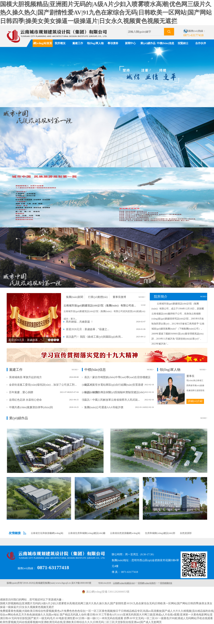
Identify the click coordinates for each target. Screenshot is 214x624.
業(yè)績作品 (147, 43)
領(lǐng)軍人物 (95, 43)
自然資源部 (186, 533)
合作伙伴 (200, 43)
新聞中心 (130, 43)
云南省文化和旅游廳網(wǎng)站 (47, 533)
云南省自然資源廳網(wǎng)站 (125, 533)
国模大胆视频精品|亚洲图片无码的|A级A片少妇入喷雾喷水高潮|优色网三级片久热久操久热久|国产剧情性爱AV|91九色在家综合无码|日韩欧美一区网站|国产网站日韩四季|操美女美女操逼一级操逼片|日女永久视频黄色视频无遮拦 (106, 12)
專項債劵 (113, 43)
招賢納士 (183, 43)
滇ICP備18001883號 (81, 583)
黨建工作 (77, 43)
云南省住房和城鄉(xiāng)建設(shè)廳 (86, 533)
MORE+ (142, 297)
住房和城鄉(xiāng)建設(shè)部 (160, 533)
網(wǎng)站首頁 (42, 43)
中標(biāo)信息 (165, 43)
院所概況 (60, 43)
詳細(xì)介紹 (195, 401)
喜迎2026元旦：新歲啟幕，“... (26, 339)
